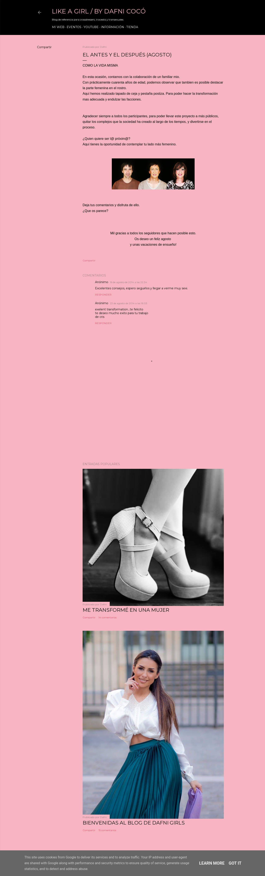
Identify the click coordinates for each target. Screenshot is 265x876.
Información (112, 27)
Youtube (91, 27)
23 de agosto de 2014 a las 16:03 (128, 303)
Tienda (132, 27)
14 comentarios (108, 617)
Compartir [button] (44, 47)
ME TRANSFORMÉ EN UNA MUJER (126, 610)
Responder (103, 294)
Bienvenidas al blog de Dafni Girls (134, 823)
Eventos (74, 27)
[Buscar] (221, 12)
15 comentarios (107, 830)
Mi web (58, 27)
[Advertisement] (153, 423)
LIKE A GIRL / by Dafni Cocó (99, 11)
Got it (235, 863)
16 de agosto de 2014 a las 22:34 (128, 282)
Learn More (212, 863)
